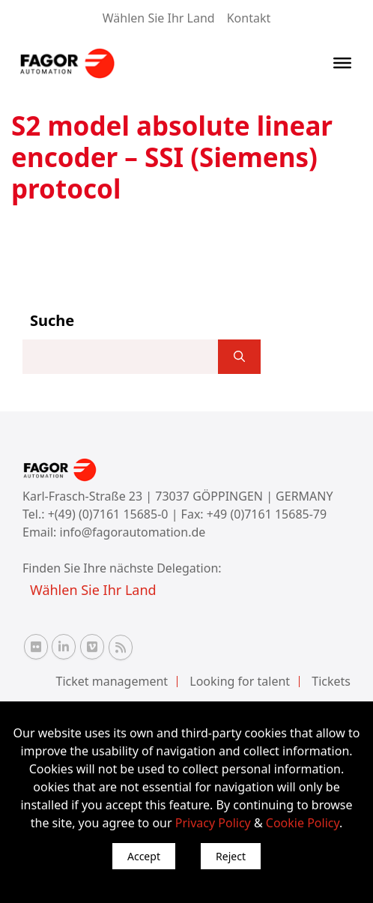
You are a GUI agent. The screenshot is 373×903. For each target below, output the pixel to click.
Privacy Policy (213, 823)
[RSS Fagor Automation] (121, 647)
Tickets (331, 681)
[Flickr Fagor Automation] (36, 646)
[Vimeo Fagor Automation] (92, 646)
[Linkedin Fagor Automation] (64, 646)
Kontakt (249, 18)
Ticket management (112, 681)
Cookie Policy (302, 823)
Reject (231, 856)
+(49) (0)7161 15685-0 (108, 514)
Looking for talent (239, 681)
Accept (143, 856)
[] (239, 356)
